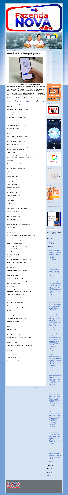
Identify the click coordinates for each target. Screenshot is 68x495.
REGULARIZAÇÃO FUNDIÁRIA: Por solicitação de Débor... (54, 426)
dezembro (51, 242)
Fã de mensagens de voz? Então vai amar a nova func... (54, 265)
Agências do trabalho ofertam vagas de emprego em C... (55, 290)
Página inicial (26, 387)
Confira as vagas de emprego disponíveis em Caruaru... (53, 314)
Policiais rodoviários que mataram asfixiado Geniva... (54, 394)
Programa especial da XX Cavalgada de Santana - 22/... (55, 344)
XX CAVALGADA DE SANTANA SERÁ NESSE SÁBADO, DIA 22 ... (54, 371)
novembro (51, 243)
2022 (49, 468)
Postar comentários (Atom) (13, 389)
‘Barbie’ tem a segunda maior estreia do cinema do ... (55, 340)
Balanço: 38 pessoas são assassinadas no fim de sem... (54, 257)
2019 (49, 472)
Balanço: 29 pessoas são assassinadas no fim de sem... (54, 331)
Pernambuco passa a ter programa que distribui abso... (54, 384)
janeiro (50, 466)
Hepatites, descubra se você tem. (54, 271)
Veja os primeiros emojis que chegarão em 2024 (53, 432)
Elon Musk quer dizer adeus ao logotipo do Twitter (54, 325)
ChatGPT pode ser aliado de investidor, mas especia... (53, 309)
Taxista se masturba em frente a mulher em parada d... (54, 447)
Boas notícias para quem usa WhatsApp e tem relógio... (53, 346)
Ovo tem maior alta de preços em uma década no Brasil (55, 405)
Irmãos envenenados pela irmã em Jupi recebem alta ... (54, 403)
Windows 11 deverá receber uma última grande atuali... (54, 407)
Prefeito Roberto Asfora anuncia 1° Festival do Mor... (54, 424)
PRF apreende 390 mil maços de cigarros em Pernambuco (54, 399)
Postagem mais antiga (40, 387)
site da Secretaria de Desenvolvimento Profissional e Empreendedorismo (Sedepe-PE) (26, 101)
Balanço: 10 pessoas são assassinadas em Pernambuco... (54, 380)
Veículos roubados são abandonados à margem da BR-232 (55, 449)
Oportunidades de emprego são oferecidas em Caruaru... (54, 270)
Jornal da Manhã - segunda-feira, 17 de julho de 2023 (54, 413)
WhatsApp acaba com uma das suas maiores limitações (54, 354)
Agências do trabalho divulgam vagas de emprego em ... (55, 359)
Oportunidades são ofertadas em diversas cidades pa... (54, 435)
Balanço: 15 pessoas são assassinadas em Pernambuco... (54, 437)
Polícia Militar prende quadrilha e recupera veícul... (54, 333)
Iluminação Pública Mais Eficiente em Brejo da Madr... (55, 284)
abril (50, 462)
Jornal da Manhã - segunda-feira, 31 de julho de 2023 (54, 255)
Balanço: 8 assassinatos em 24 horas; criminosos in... (54, 288)
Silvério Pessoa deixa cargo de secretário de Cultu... (54, 352)
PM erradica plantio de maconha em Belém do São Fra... (55, 441)
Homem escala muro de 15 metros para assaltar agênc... (54, 382)
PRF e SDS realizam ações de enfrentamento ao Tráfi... (53, 267)
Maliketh (55, 232)
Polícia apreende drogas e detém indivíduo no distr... (54, 401)
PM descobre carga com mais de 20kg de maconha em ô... (55, 321)
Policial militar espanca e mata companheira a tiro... (54, 259)
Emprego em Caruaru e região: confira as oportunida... (54, 296)
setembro (50, 246)
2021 (49, 469)
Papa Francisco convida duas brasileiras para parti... (53, 420)
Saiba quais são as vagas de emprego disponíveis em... (55, 373)
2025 (49, 238)
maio (50, 461)
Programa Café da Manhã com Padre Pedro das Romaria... (55, 390)
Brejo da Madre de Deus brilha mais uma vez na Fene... (55, 376)
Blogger (54, 233)
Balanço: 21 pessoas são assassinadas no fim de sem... (54, 416)
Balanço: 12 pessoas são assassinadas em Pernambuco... (54, 300)
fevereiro (50, 465)
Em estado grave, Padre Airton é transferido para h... (54, 335)
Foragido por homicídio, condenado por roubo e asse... (55, 279)
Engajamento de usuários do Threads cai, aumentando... (55, 342)
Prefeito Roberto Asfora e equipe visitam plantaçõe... (54, 357)
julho (50, 249)
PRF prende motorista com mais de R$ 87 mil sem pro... (55, 327)
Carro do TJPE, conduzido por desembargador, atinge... (54, 418)
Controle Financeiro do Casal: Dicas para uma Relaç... (54, 422)
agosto (50, 247)
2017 (49, 475)
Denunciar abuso (50, 478)
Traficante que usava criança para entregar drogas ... (54, 302)
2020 (49, 471)
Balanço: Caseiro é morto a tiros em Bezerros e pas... (54, 319)
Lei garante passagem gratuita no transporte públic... (54, 365)
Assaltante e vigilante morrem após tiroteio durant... (54, 307)
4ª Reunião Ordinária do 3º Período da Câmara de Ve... (54, 286)
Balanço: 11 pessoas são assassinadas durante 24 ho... (54, 363)
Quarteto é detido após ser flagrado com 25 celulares (54, 323)
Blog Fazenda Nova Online (53, 204)
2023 (49, 241)
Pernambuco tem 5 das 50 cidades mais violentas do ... (54, 350)
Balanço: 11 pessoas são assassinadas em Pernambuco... (54, 273)
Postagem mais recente (12, 387)
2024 (49, 239)
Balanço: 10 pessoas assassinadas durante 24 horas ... (54, 454)
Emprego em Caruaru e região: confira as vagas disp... (54, 388)
